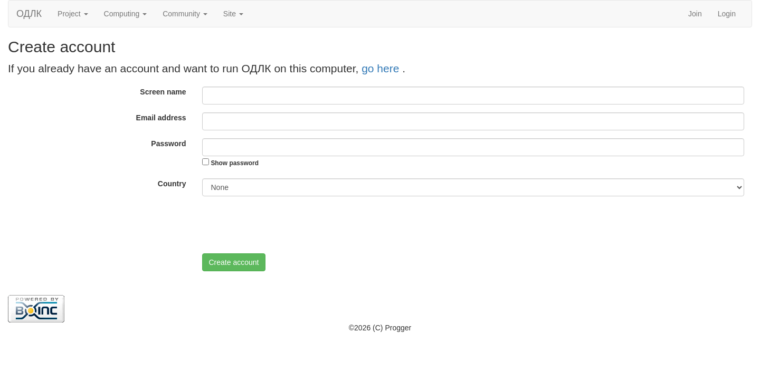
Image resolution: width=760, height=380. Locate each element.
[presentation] (282, 224)
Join (695, 14)
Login (727, 14)
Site (233, 14)
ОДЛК (29, 13)
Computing (125, 14)
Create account (234, 262)
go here (382, 68)
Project (73, 14)
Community (185, 14)
